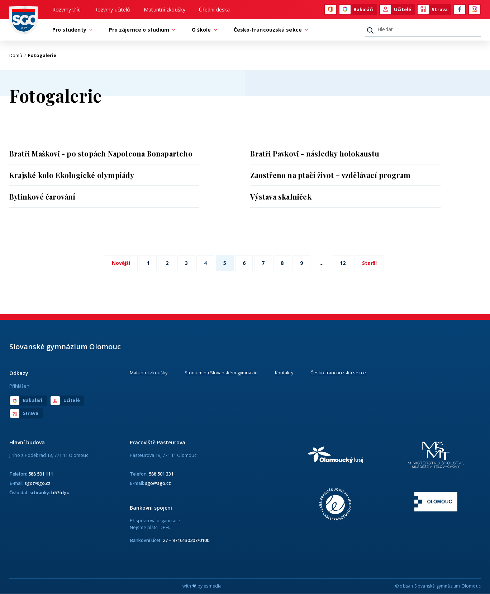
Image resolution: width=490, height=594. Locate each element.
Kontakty (284, 373)
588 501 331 (161, 474)
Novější (120, 263)
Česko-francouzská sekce (338, 373)
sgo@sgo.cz (38, 483)
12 (344, 263)
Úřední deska (214, 9)
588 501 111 (40, 474)
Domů (17, 55)
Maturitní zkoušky (164, 9)
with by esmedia (202, 586)
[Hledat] (423, 30)
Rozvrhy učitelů (112, 9)
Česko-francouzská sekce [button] (269, 30)
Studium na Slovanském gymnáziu (221, 373)
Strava (433, 10)
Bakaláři (356, 10)
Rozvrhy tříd (66, 9)
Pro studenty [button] (71, 30)
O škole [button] (203, 30)
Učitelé (395, 10)
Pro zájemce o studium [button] (141, 30)
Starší (370, 263)
